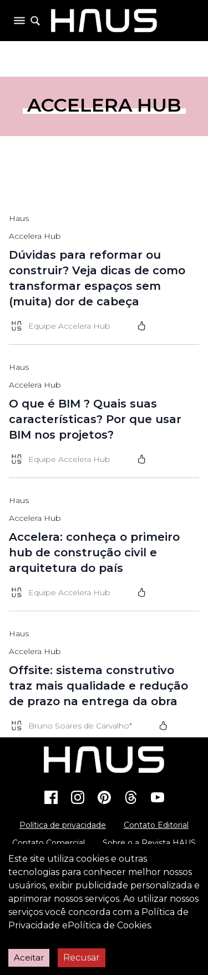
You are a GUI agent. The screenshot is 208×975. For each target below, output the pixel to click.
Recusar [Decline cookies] (81, 957)
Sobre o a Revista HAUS (149, 843)
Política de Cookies (109, 925)
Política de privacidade (62, 825)
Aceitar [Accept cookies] (29, 957)
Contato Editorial (156, 825)
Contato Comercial (48, 843)
